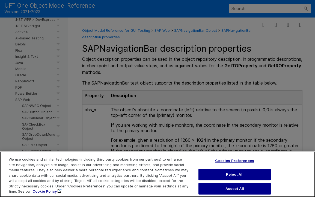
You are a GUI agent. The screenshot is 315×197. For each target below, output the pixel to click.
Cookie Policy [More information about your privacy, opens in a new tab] (44, 194)
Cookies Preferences (234, 163)
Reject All (234, 177)
